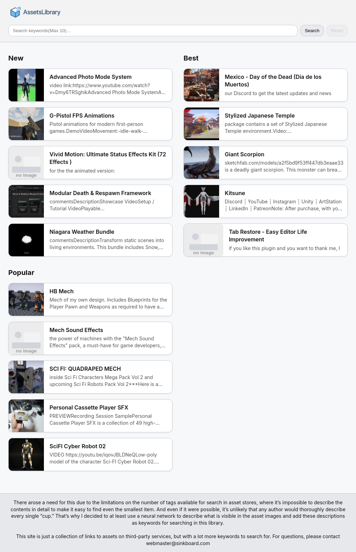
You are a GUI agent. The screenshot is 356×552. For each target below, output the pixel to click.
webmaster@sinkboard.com (178, 543)
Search (312, 30)
